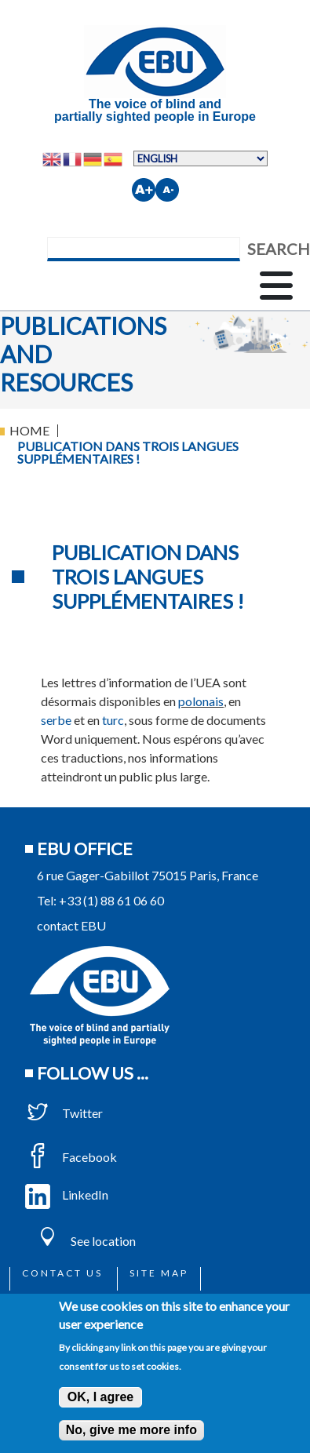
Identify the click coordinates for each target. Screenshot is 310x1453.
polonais (201, 701)
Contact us (62, 1273)
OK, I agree (100, 1397)
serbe (56, 719)
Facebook (71, 1156)
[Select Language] (200, 158)
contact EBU (71, 925)
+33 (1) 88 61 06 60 (111, 900)
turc (113, 719)
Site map (158, 1273)
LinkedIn (66, 1194)
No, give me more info (131, 1430)
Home (29, 430)
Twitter (64, 1112)
